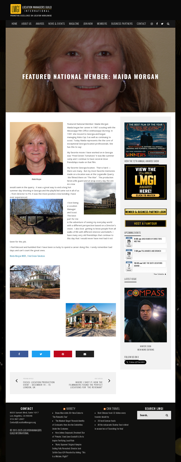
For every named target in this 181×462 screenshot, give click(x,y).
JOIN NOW (88, 23)
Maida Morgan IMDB (18, 255)
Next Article (99, 378)
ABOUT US (26, 23)
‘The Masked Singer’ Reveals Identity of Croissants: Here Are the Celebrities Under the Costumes (68, 424)
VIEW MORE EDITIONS (145, 349)
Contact (141, 23)
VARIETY (70, 408)
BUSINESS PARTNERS (122, 23)
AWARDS (40, 23)
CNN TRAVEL (113, 408)
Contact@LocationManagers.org (23, 422)
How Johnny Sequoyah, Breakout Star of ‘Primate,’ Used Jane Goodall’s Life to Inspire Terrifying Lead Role (68, 436)
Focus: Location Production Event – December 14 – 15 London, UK (39, 384)
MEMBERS (102, 23)
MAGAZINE (74, 23)
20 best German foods (107, 420)
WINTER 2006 (145, 346)
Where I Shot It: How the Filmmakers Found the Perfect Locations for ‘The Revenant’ (86, 384)
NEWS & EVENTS (56, 23)
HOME (14, 23)
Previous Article (28, 378)
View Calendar (160, 274)
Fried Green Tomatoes (36, 255)
